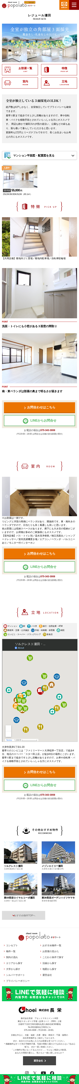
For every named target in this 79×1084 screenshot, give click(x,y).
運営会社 (47, 975)
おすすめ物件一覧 (51, 945)
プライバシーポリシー (18, 981)
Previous (7, 237)
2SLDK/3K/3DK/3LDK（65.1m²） (20, 190)
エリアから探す (14, 963)
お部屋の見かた (50, 951)
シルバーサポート (15, 975)
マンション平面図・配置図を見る (33, 155)
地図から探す (49, 969)
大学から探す (13, 969)
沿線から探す (49, 963)
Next (72, 237)
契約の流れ (12, 957)
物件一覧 (11, 951)
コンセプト (12, 945)
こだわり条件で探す (53, 957)
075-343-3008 (47, 430)
